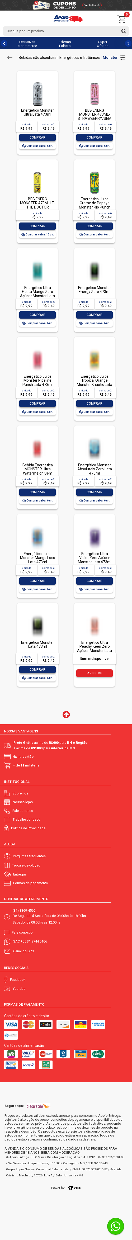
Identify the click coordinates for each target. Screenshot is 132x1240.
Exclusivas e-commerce (27, 44)
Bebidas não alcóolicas (37, 57)
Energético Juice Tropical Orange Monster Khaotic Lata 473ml (94, 382)
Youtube (19, 989)
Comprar (37, 137)
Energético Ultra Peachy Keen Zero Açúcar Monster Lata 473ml (94, 648)
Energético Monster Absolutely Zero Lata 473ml (94, 469)
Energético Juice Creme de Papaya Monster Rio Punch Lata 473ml (94, 205)
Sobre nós (20, 793)
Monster (110, 57)
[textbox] (66, 31)
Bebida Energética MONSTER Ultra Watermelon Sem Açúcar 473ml (37, 471)
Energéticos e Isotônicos (79, 57)
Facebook (18, 980)
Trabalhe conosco (26, 819)
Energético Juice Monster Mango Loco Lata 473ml (37, 558)
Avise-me (94, 673)
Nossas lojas (23, 802)
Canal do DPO (23, 951)
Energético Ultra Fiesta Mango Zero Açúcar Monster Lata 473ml (37, 294)
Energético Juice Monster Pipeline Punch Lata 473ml (37, 380)
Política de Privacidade (28, 828)
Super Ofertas (102, 44)
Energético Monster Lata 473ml (37, 644)
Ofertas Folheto (65, 44)
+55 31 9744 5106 (34, 941)
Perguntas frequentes (29, 856)
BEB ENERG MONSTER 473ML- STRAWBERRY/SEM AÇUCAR (94, 116)
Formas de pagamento (30, 883)
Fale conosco (22, 811)
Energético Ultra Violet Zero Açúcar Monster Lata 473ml (94, 558)
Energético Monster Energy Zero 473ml (94, 290)
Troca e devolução (26, 865)
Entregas (20, 874)
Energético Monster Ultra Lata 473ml (37, 112)
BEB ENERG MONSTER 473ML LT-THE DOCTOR (37, 203)
